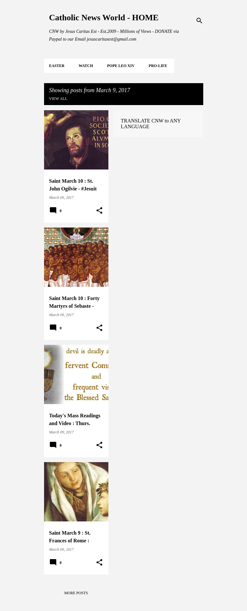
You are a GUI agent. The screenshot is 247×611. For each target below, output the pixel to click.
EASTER (57, 65)
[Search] (199, 20)
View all (58, 98)
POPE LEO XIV (120, 65)
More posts (76, 593)
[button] (99, 211)
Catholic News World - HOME (104, 17)
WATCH (86, 65)
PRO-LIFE (158, 65)
